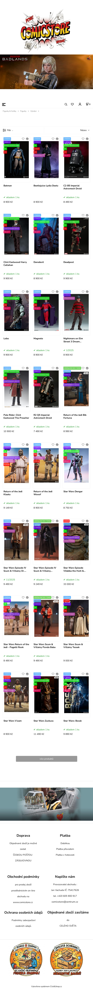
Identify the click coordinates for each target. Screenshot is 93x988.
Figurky (23, 111)
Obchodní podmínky (23, 876)
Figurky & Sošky (9, 111)
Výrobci (33, 111)
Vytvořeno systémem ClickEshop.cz (46, 986)
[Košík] (88, 104)
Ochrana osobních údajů (23, 912)
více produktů (46, 758)
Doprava (23, 835)
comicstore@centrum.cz (65, 901)
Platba (65, 835)
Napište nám (65, 876)
